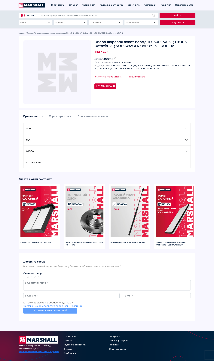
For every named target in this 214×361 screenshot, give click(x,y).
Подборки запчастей (75, 345)
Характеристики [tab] (60, 116)
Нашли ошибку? (137, 77)
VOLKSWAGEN (33, 162)
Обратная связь (184, 5)
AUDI (28, 128)
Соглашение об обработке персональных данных (52, 306)
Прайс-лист (88, 5)
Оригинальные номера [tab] (93, 116)
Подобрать (177, 22)
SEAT (29, 140)
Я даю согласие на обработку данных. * (49, 302)
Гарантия (165, 5)
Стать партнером (118, 341)
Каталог (73, 5)
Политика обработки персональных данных (39, 352)
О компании (57, 5)
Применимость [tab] (33, 116)
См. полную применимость (108, 77)
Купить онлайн (105, 86)
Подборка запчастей (111, 5)
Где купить (133, 5)
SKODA (30, 151)
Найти (177, 15)
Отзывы (68, 349)
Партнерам (150, 5)
